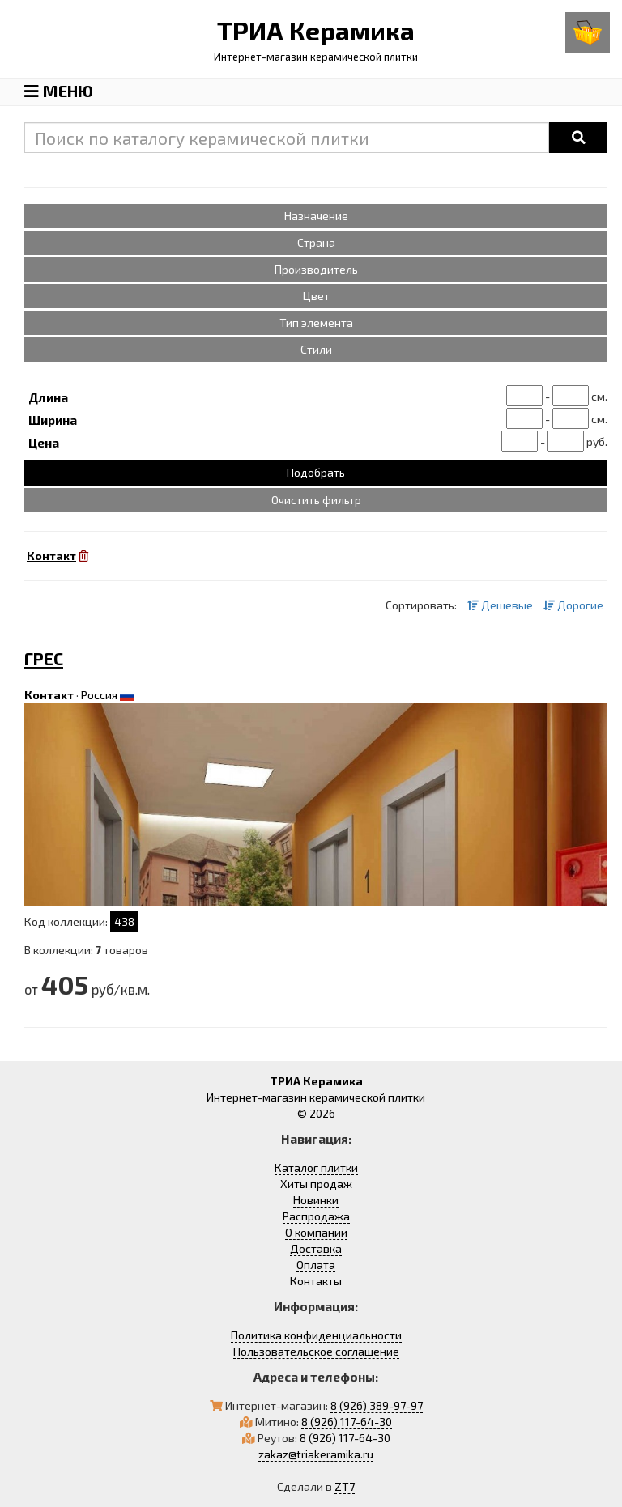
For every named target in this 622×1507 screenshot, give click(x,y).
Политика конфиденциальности (316, 1335)
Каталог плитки (316, 1167)
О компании (316, 1232)
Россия (99, 695)
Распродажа (316, 1216)
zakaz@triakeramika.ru (315, 1454)
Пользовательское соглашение (316, 1351)
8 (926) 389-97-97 (376, 1405)
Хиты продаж (316, 1184)
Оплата (315, 1264)
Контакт (49, 695)
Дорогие (573, 605)
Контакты (316, 1281)
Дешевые (500, 605)
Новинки (316, 1200)
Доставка (316, 1248)
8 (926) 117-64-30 (346, 1421)
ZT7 (344, 1486)
